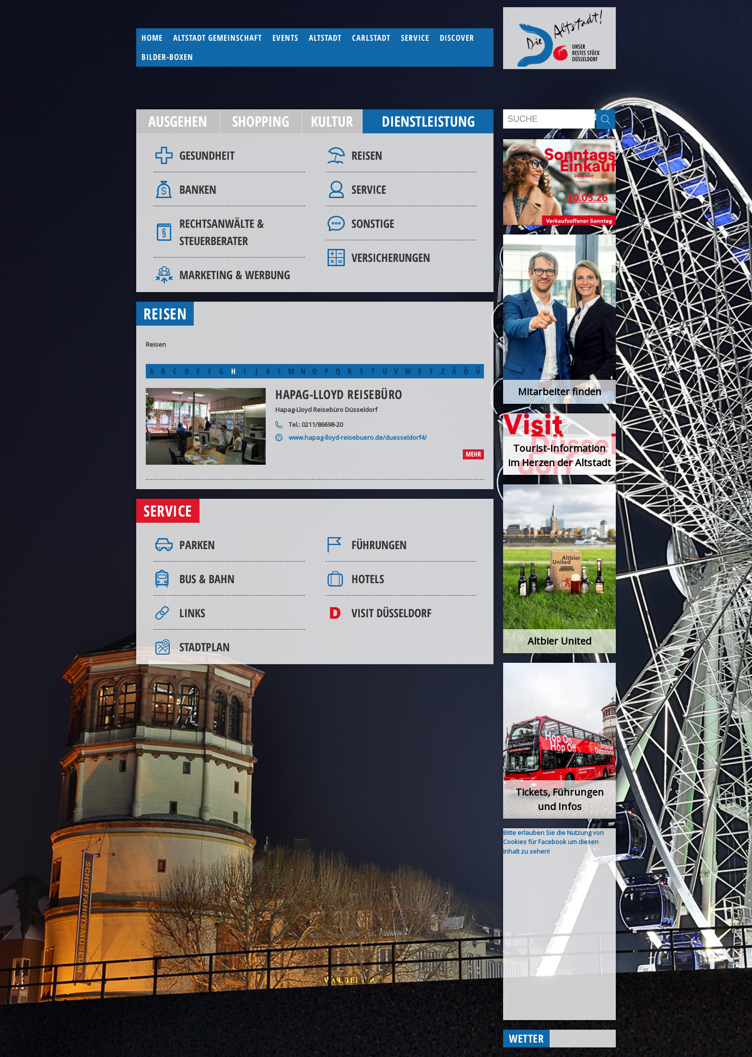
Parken (197, 544)
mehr (473, 453)
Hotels (368, 579)
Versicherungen (391, 257)
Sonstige (373, 223)
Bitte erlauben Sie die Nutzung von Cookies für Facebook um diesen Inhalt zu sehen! (553, 842)
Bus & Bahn (207, 579)
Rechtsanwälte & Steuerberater (221, 231)
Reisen (367, 155)
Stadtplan (204, 647)
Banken (197, 189)
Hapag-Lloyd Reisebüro (338, 394)
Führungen (379, 544)
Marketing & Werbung (234, 274)
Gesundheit (207, 155)
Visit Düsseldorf (392, 613)
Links (192, 613)
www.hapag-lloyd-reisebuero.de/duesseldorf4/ (358, 437)
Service (369, 189)
